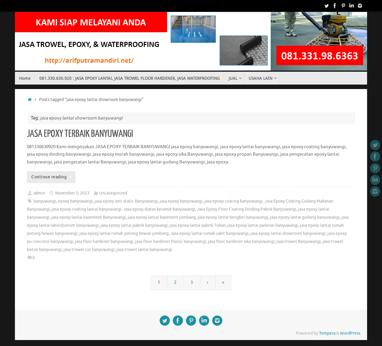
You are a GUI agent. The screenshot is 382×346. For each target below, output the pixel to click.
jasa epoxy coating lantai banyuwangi (86, 209)
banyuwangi (44, 201)
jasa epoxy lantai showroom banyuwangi (288, 233)
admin (39, 193)
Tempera (327, 333)
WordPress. (350, 333)
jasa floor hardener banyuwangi (104, 241)
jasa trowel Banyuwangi (298, 241)
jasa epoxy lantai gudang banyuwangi (305, 217)
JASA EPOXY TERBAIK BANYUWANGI (80, 133)
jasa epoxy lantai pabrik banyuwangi (134, 225)
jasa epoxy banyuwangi (181, 201)
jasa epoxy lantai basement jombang (162, 217)
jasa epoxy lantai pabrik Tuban (198, 225)
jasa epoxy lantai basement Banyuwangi (88, 217)
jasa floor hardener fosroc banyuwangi (170, 241)
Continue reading (52, 177)
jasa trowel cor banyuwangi (89, 249)
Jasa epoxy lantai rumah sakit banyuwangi (209, 233)
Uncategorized (113, 193)
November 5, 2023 (72, 193)
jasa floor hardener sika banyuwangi (241, 241)
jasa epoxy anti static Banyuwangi (126, 201)
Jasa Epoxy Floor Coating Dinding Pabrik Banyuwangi (246, 209)
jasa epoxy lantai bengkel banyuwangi (233, 217)
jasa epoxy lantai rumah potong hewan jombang (124, 233)
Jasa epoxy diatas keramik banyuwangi (159, 209)
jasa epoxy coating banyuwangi (233, 201)
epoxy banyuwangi (75, 201)
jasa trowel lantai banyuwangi (144, 249)
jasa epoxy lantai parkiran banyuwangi (262, 225)
